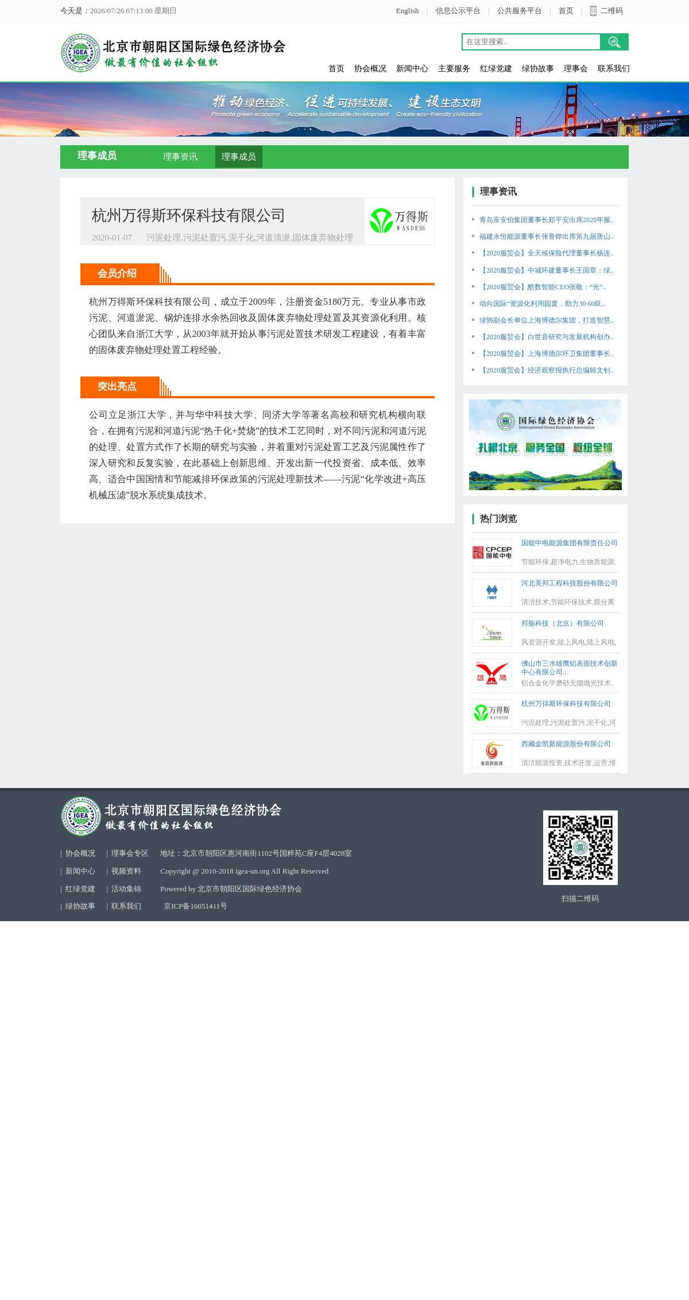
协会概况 (370, 68)
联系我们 (614, 68)
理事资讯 (180, 156)
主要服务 (454, 68)
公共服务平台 (519, 10)
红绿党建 (496, 68)
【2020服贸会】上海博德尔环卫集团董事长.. (546, 354)
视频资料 (126, 871)
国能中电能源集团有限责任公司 (569, 543)
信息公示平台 (458, 10)
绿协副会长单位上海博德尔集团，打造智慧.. (546, 320)
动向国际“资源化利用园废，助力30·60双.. (542, 304)
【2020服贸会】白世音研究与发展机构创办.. (546, 337)
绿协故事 (538, 68)
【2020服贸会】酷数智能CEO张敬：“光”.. (542, 287)
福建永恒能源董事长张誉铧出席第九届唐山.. (546, 236)
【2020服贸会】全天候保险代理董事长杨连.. (546, 253)
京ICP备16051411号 (195, 906)
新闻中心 (412, 68)
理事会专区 (130, 853)
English (407, 10)
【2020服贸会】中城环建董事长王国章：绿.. (546, 270)
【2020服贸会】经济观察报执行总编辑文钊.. (546, 370)
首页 (566, 10)
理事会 (576, 68)
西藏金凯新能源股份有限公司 (566, 744)
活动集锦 (126, 888)
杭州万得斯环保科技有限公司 (566, 704)
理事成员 (239, 156)
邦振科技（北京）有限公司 (562, 623)
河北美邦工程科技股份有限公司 (569, 583)
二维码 (612, 10)
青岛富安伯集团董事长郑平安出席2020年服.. (546, 220)
